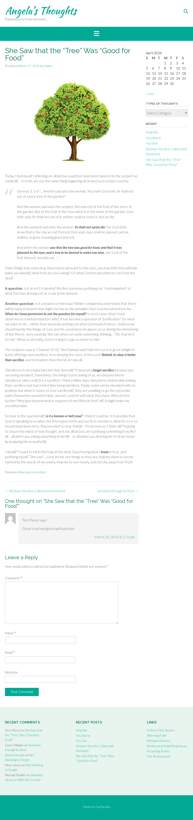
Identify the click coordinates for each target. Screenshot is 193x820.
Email (10, 652)
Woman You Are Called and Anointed (35, 491)
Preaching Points (158, 751)
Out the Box (103, 807)
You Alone (153, 138)
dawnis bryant (14, 755)
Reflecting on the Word (31, 472)
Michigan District (158, 741)
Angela (48, 66)
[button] (96, 34)
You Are (152, 143)
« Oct (150, 94)
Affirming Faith (157, 735)
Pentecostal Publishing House (167, 746)
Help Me (152, 132)
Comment (13, 578)
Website (11, 672)
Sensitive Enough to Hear (118, 491)
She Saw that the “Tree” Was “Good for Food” (23, 735)
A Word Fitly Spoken (161, 730)
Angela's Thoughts (40, 10)
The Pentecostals (159, 756)
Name (10, 633)
